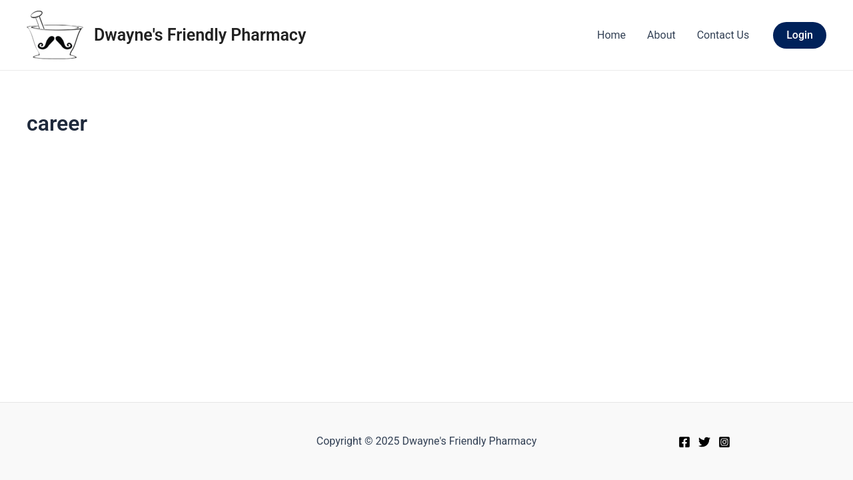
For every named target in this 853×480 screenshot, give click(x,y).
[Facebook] (684, 442)
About (661, 35)
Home (611, 35)
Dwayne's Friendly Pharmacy (200, 35)
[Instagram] (724, 442)
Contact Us (723, 35)
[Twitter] (704, 442)
